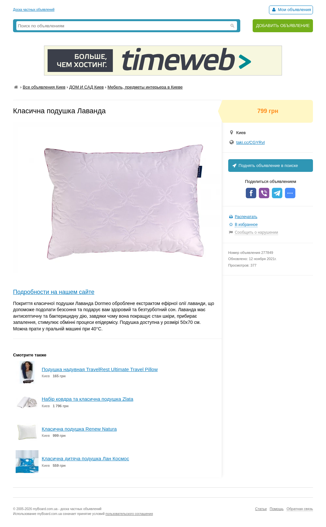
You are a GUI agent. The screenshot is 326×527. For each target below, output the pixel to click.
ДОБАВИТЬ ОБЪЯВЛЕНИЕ (283, 25)
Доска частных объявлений (33, 9)
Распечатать (246, 217)
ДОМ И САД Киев (86, 87)
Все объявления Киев (44, 87)
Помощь (277, 509)
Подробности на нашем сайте (54, 292)
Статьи (261, 509)
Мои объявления (291, 9)
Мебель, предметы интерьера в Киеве (145, 87)
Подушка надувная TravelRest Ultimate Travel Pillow (100, 369)
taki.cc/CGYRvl (250, 142)
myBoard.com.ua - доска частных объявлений (67, 509)
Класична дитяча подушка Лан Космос (85, 458)
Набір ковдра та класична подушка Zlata (87, 399)
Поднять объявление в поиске (264, 165)
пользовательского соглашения (129, 514)
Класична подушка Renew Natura (79, 429)
